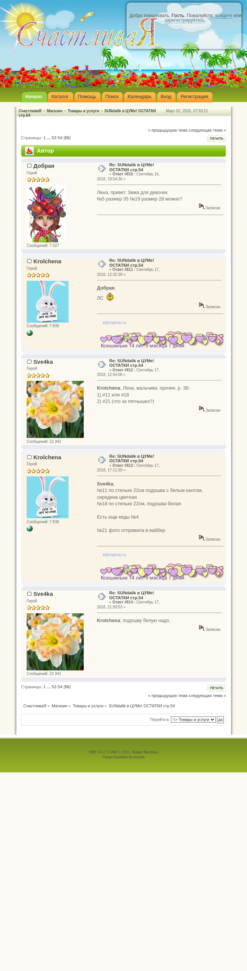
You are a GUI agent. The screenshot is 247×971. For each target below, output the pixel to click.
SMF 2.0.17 (98, 752)
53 (54, 137)
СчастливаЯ (30, 111)
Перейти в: (160, 720)
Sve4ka (43, 361)
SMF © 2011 (120, 752)
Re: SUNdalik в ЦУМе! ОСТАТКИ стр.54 (131, 167)
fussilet (139, 757)
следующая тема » (207, 130)
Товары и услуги (83, 111)
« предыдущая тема (168, 130)
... (49, 137)
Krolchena (47, 261)
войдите (223, 15)
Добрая (43, 165)
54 (59, 137)
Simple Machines (145, 752)
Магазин (54, 111)
